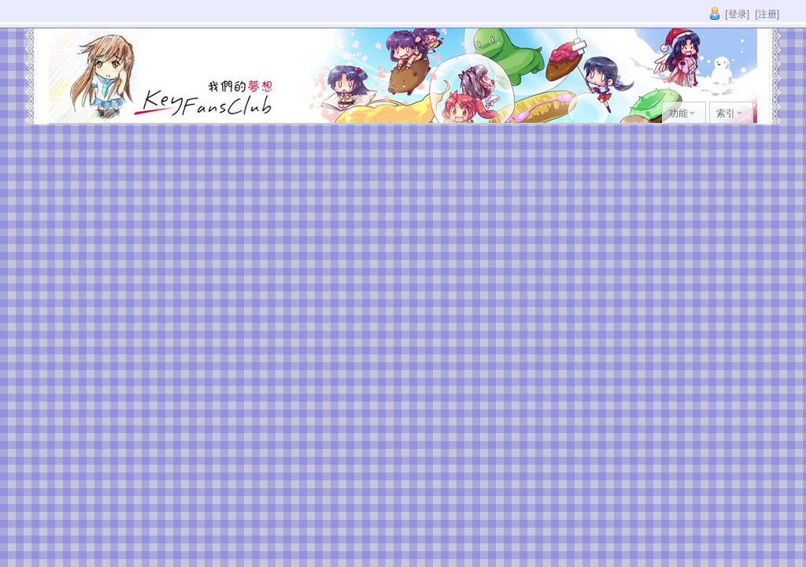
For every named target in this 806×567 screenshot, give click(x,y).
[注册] (767, 14)
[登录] (737, 14)
